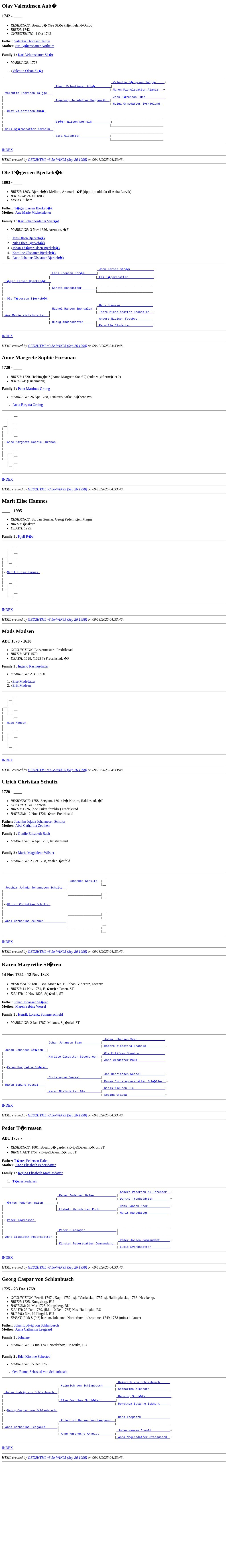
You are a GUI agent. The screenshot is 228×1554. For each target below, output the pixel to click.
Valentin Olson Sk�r (27, 71)
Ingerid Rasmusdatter (33, 704)
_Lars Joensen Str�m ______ (73, 280)
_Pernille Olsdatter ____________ (125, 341)
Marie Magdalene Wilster (36, 902)
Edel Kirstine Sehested (34, 1437)
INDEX (7, 157)
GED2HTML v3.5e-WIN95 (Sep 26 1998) (57, 167)
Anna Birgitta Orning (27, 420)
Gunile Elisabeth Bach (34, 883)
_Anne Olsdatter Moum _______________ (133, 1125)
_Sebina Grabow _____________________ (133, 1165)
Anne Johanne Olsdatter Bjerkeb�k (38, 265)
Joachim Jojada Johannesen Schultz (39, 871)
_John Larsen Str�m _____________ (126, 276)
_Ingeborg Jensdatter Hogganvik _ (82, 102)
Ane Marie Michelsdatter (33, 220)
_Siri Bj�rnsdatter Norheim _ (29, 134)
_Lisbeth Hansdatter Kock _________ (86, 1283)
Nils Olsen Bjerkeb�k (28, 250)
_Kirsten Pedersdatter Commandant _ (86, 1323)
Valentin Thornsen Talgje (32, 41)
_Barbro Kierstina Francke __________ (133, 1109)
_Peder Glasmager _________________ (86, 1307)
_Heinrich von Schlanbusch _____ (143, 1463)
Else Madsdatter (24, 719)
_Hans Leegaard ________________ (143, 1503)
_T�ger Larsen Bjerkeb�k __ (28, 288)
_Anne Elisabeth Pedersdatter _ (30, 1315)
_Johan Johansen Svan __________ (74, 1105)
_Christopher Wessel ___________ (74, 1145)
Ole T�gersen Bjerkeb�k (28, 308)
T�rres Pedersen (24, 1251)
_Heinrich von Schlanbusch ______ (87, 1467)
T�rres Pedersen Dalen (31, 1231)
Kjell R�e (25, 563)
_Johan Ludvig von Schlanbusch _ (30, 1475)
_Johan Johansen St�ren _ (25, 1113)
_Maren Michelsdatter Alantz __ (137, 90)
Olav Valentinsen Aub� (27, 114)
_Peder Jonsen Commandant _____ (144, 1319)
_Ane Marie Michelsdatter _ (26, 329)
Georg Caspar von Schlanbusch (32, 1495)
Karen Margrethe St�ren (28, 1133)
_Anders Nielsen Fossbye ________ (125, 333)
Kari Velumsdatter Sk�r (35, 55)
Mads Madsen (17, 767)
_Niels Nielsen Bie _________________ (133, 1157)
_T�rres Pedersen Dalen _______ (30, 1275)
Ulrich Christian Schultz (28, 960)
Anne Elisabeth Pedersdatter (35, 1235)
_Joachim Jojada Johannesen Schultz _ (35, 940)
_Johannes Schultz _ (84, 932)
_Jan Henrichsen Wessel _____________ (133, 1141)
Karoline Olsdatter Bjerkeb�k (34, 260)
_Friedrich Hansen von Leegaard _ (87, 1507)
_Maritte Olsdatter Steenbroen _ (74, 1121)
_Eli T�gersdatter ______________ (126, 284)
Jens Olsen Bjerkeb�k (28, 245)
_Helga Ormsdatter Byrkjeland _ (137, 106)
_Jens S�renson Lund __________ (138, 98)
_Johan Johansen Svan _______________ (133, 1101)
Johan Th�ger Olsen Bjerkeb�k (36, 255)
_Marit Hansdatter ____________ (144, 1287)
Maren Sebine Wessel (30, 1067)
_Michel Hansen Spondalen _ (73, 320)
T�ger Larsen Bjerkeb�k (33, 215)
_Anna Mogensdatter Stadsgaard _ (143, 1527)
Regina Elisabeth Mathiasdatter (40, 1243)
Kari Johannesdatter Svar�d (38, 228)
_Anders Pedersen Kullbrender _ (144, 1263)
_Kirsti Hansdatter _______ (73, 296)
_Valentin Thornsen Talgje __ (28, 94)
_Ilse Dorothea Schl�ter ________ (87, 1483)
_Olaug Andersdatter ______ (73, 337)
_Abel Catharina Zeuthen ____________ (35, 980)
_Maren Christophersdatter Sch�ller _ (134, 1149)
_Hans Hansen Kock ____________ (144, 1279)
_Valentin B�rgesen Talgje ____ (138, 82)
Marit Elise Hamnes (23, 605)
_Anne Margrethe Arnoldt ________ (87, 1523)
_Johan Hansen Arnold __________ (143, 1519)
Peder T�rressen (22, 1295)
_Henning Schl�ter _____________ (144, 1479)
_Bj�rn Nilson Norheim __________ (82, 126)
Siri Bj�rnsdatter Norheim (34, 46)
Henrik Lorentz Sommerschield (40, 1075)
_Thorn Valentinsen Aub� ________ (82, 86)
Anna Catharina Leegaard (33, 1409)
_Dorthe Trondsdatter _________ (144, 1271)
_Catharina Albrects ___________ (143, 1471)
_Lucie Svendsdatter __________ (144, 1327)
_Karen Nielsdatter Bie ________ (74, 1161)
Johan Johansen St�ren (31, 1063)
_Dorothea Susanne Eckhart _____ (143, 1487)
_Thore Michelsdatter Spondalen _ (125, 324)
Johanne (23, 1418)
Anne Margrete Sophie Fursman (32, 463)
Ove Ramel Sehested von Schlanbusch (39, 1452)
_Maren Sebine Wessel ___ (24, 1153)
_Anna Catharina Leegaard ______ (30, 1515)
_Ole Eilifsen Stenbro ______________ (133, 1117)
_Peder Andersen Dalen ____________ (86, 1267)
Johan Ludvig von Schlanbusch (36, 1405)
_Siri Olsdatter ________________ (82, 142)
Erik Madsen (21, 723)
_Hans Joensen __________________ (125, 316)
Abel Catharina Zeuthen (32, 875)
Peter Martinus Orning (34, 404)
